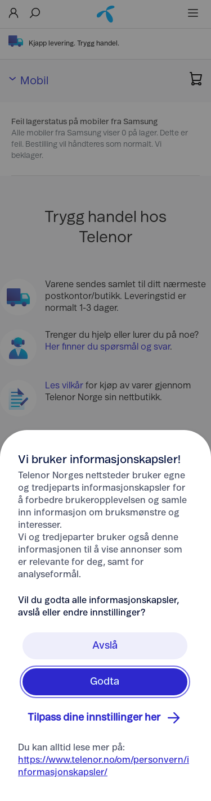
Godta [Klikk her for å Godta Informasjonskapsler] (104, 682)
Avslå (105, 646)
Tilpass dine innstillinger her (105, 718)
